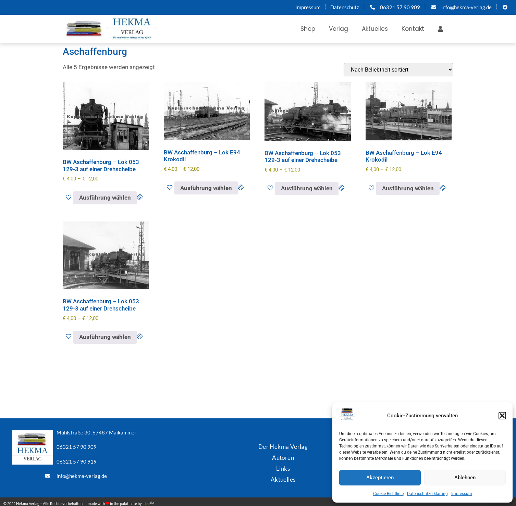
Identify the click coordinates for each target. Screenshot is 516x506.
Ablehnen (465, 478)
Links (283, 466)
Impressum (461, 493)
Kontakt (413, 29)
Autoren (283, 455)
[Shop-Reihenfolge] (398, 69)
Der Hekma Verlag (283, 445)
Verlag (338, 29)
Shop (307, 29)
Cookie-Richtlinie (388, 493)
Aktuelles (375, 29)
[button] (502, 415)
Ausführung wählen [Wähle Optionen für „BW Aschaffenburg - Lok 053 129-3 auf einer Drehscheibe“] (105, 197)
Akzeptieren (380, 478)
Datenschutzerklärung (427, 493)
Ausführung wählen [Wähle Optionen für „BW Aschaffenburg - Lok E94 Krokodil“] (206, 188)
